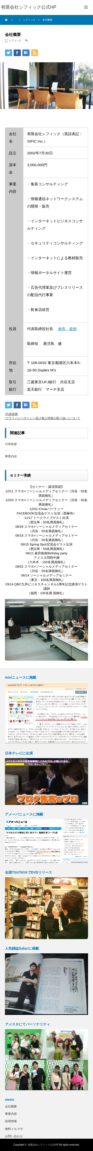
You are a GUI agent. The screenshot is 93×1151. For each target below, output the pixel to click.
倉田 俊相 (67, 329)
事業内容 (11, 456)
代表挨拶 (12, 414)
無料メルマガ (14, 1129)
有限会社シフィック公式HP (43, 1144)
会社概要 (11, 1106)
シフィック (15, 40)
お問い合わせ (14, 1136)
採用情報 (11, 1121)
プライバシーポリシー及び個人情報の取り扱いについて (43, 418)
